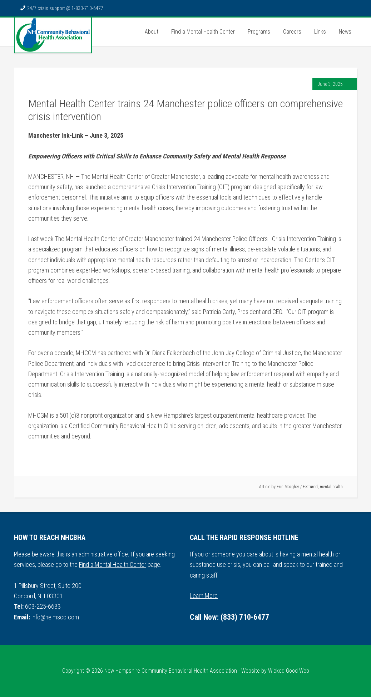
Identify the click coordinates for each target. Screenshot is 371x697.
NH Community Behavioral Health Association (53, 35)
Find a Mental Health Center (112, 564)
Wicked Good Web (288, 670)
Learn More (204, 595)
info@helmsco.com (55, 617)
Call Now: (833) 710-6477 (229, 617)
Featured (310, 486)
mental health (331, 486)
